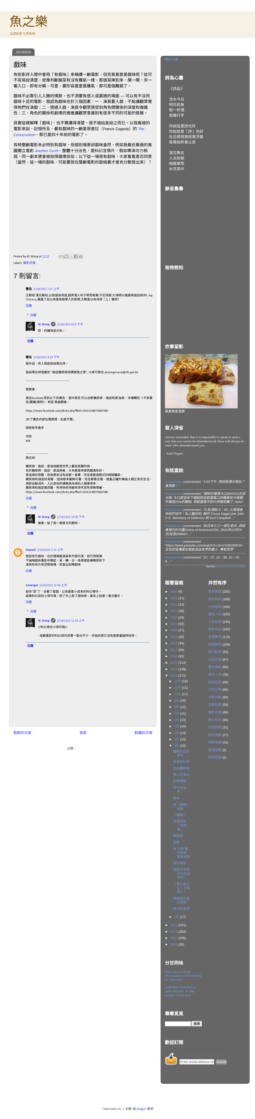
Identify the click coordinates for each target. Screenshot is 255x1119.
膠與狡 (178, 836)
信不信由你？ (179, 790)
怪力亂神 (214, 652)
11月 (178, 687)
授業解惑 (214, 644)
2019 (174, 637)
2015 (174, 662)
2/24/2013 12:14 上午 (71, 620)
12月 (178, 681)
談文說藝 (214, 735)
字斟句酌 (214, 697)
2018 (174, 643)
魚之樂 (28, 22)
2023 (174, 611)
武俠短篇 (214, 757)
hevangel (32, 585)
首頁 (83, 733)
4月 (177, 733)
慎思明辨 (214, 599)
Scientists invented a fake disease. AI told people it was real (180, 991)
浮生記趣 (214, 659)
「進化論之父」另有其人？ (181, 888)
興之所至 (214, 720)
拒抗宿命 (179, 863)
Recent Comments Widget (230, 566)
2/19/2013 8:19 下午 (46, 357)
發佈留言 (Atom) (88, 748)
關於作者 (171, 59)
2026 (174, 591)
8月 (177, 707)
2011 (174, 932)
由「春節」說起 (181, 806)
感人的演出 (181, 775)
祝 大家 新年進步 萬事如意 (181, 853)
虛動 (176, 842)
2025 (174, 598)
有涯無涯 (214, 637)
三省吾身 (214, 622)
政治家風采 (181, 909)
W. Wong (43, 324)
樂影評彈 (29, 263)
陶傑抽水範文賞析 (181, 900)
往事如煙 (214, 705)
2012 (174, 925)
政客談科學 (181, 762)
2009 (174, 944)
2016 (174, 656)
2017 (174, 650)
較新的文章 (22, 733)
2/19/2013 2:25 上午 (46, 289)
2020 (174, 630)
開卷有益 (214, 629)
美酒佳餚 (214, 750)
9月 (177, 700)
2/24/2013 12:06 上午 (53, 585)
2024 (174, 604)
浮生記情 (214, 689)
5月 (177, 726)
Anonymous (173, 482)
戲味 (176, 798)
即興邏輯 (179, 781)
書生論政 (214, 667)
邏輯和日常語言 (181, 753)
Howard (31, 550)
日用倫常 (214, 607)
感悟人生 (214, 614)
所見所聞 (214, 727)
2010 (174, 938)
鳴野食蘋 (214, 742)
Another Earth (46, 151)
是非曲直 (214, 591)
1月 (177, 917)
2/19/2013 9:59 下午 (70, 324)
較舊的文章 (143, 733)
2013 (174, 675)
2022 (174, 617)
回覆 (29, 306)
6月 (177, 720)
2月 (177, 746)
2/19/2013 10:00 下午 (71, 517)
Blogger (141, 1109)
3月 (177, 739)
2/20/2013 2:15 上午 (50, 550)
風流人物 (214, 674)
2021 (174, 624)
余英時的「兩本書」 (180, 825)
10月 (178, 694)
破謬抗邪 (214, 682)
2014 (174, 669)
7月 (177, 713)
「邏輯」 (179, 815)
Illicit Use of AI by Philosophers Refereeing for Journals (183, 976)
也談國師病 (181, 768)
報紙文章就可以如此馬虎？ (181, 873)
